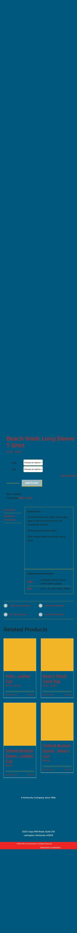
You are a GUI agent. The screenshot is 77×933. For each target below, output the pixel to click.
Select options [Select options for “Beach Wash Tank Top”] (49, 495)
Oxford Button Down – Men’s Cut (57, 551)
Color (14, 262)
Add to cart (31, 283)
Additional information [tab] (10, 318)
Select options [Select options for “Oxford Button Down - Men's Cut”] (49, 570)
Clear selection (68, 275)
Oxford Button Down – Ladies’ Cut (19, 556)
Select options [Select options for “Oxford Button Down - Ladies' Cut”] (12, 575)
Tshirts (29, 298)
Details (31, 495)
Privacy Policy (45, 647)
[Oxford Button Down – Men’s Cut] (57, 522)
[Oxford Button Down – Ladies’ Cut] (20, 524)
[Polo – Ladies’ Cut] (20, 454)
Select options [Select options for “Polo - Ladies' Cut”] (12, 495)
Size (14, 269)
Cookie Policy (55, 647)
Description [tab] (10, 310)
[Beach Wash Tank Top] (57, 454)
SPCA (22, 298)
